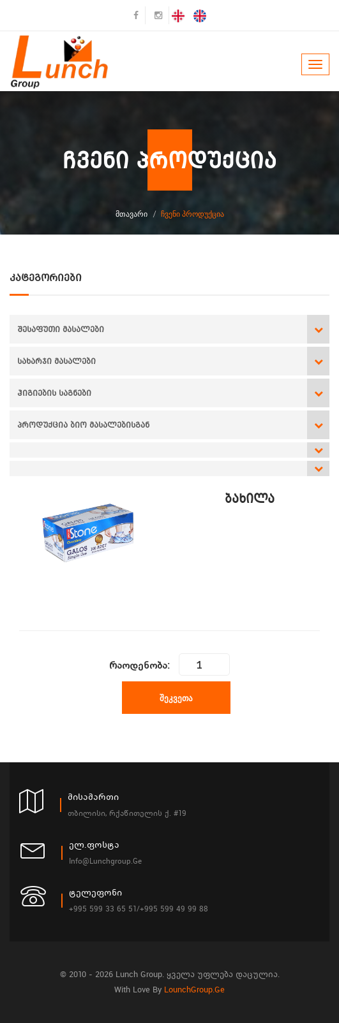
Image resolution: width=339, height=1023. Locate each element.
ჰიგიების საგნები (54, 393)
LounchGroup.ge (194, 989)
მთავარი (131, 214)
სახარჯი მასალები (56, 361)
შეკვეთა (176, 698)
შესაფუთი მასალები (60, 329)
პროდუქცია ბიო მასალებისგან (83, 424)
